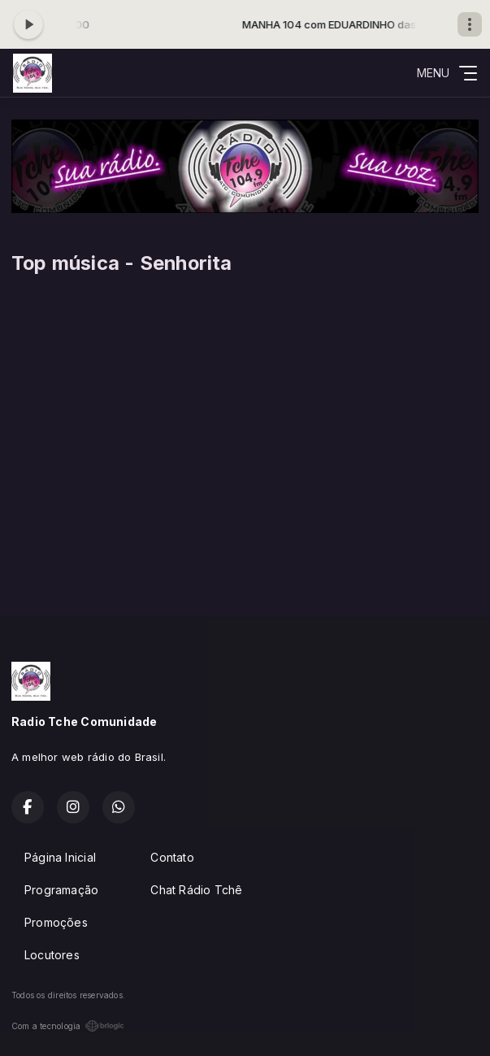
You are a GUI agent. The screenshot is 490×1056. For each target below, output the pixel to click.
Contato (171, 857)
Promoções (56, 922)
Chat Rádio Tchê (196, 890)
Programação (61, 890)
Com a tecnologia (67, 1026)
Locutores (52, 955)
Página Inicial (60, 857)
